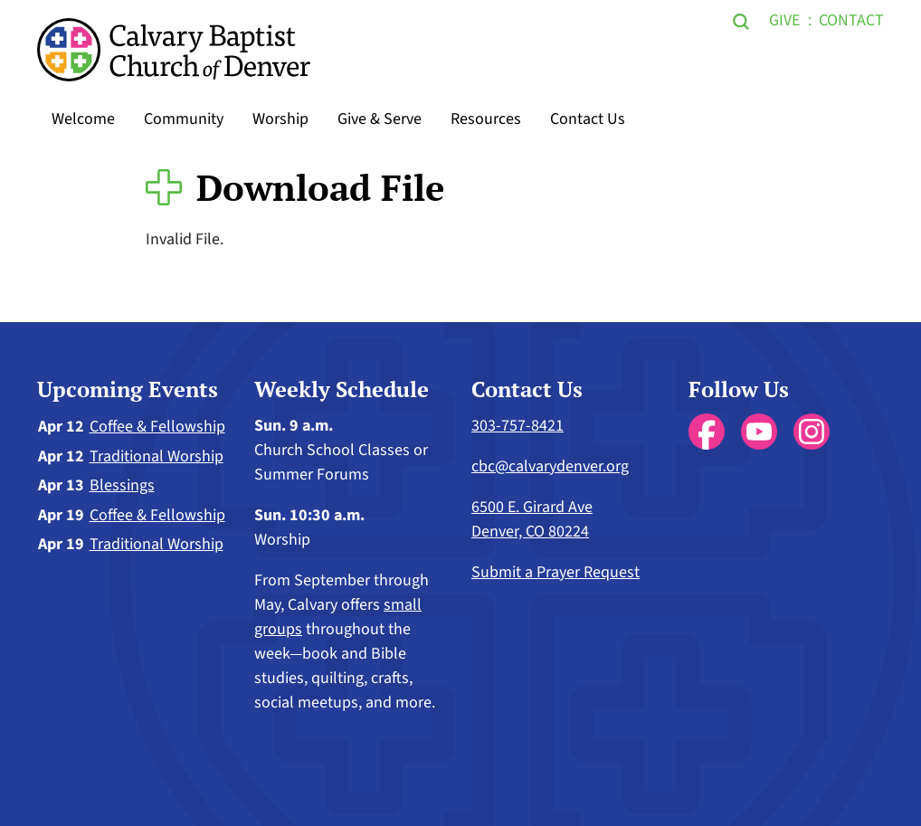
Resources (486, 119)
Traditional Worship (156, 456)
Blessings (122, 485)
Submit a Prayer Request (555, 572)
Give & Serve (379, 119)
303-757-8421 (517, 425)
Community (183, 119)
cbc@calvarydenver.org (550, 466)
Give (784, 20)
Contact (851, 20)
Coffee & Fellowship (157, 426)
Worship (280, 119)
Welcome (83, 119)
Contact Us (587, 119)
